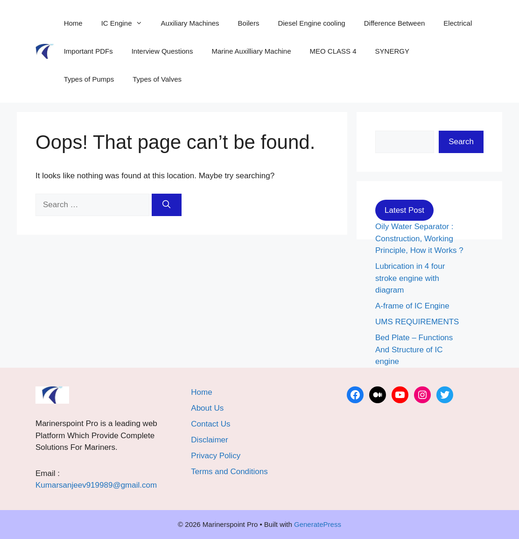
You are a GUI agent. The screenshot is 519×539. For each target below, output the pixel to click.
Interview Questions (162, 51)
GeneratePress (317, 524)
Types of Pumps (89, 79)
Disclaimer (209, 439)
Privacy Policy (215, 455)
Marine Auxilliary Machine (251, 51)
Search (461, 141)
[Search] (167, 205)
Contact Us (210, 424)
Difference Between (394, 23)
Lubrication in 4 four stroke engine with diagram (410, 278)
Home (73, 23)
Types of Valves (157, 79)
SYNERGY (392, 51)
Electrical (457, 23)
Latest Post (404, 210)
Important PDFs (88, 51)
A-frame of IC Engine (412, 305)
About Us (207, 408)
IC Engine (126, 23)
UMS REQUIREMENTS (417, 321)
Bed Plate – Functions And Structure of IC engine (414, 349)
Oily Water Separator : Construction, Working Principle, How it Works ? (419, 238)
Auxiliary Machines (190, 23)
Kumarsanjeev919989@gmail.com (96, 485)
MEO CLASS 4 (333, 51)
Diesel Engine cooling (311, 23)
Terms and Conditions (229, 471)
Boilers (249, 23)
